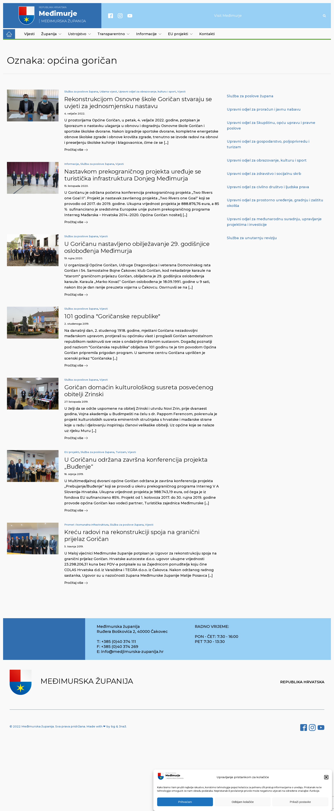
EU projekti (180, 34)
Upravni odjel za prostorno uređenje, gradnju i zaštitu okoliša (275, 203)
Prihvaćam (185, 801)
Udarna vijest (108, 91)
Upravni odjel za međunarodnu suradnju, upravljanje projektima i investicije (274, 222)
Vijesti (29, 34)
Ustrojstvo (79, 34)
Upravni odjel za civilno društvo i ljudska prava (268, 187)
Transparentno (113, 34)
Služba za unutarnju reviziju (252, 238)
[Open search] (324, 15)
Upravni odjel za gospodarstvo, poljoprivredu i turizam (268, 144)
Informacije (148, 34)
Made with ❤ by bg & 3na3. (106, 726)
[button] (326, 777)
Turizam (121, 452)
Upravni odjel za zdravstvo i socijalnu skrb (264, 174)
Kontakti (207, 34)
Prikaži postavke (300, 801)
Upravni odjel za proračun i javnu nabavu (264, 109)
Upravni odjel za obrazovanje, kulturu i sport (147, 91)
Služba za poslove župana (81, 91)
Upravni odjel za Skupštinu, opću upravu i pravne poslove (271, 125)
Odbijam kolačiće (243, 801)
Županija (51, 34)
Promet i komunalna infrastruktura (86, 524)
